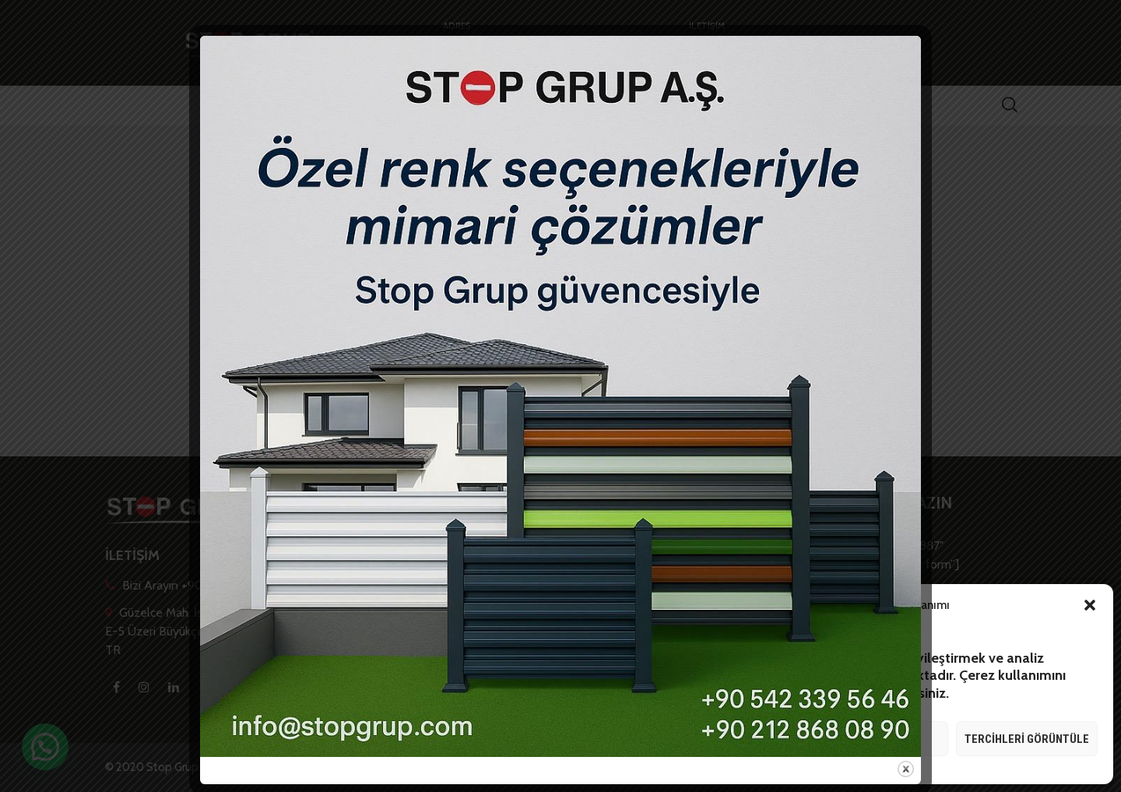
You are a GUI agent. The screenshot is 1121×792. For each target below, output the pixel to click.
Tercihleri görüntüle (1027, 739)
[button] (1090, 605)
